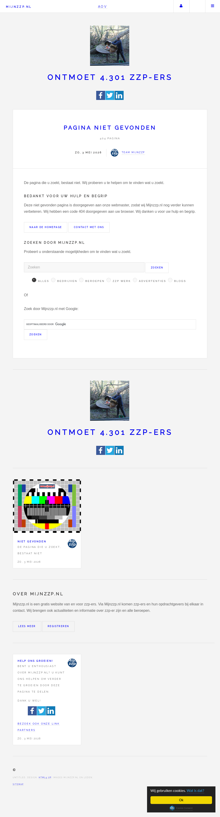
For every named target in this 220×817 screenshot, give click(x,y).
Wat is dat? (195, 790)
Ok (181, 800)
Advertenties (152, 281)
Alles (43, 281)
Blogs (180, 281)
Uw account (181, 6)
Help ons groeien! (35, 660)
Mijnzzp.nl (19, 6)
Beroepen (95, 281)
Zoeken (197, 6)
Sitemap (18, 784)
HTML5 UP (45, 777)
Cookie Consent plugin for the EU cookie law (181, 808)
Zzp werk (122, 281)
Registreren (58, 626)
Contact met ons (89, 227)
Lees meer (27, 626)
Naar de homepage (45, 227)
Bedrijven (67, 281)
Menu (212, 6)
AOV (102, 6)
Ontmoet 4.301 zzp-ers (110, 77)
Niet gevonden (32, 541)
